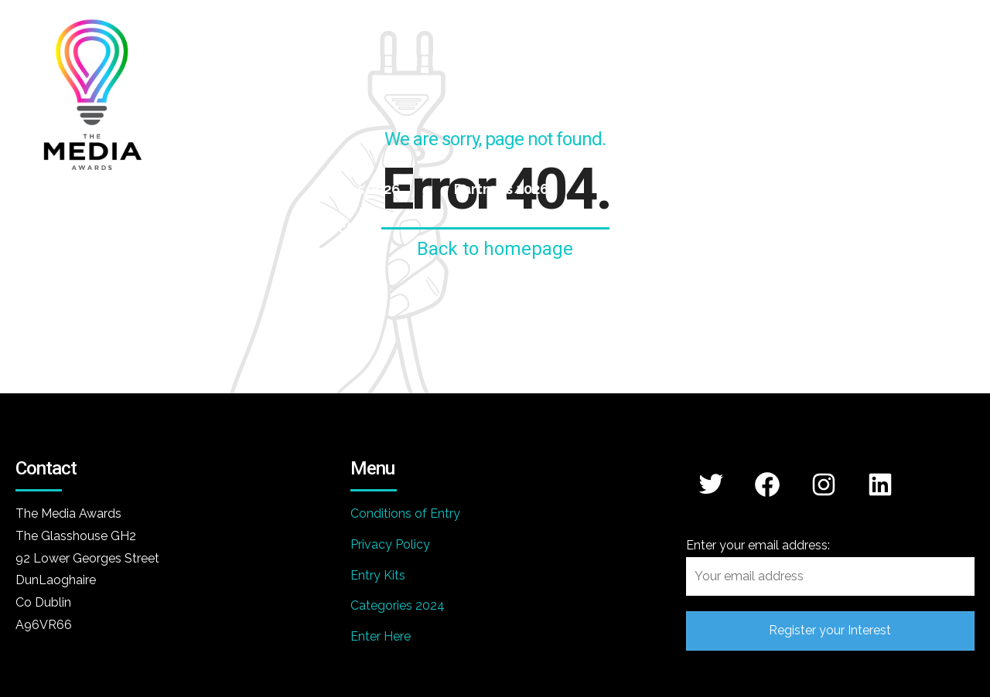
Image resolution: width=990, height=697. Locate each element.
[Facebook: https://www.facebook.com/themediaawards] (768, 484)
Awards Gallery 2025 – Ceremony (128, 227)
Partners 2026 (501, 189)
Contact (324, 227)
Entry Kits (377, 575)
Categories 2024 (397, 605)
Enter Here (380, 636)
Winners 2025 (649, 189)
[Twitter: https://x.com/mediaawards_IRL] (711, 483)
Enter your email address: (830, 567)
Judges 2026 (357, 189)
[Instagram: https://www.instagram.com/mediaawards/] (824, 484)
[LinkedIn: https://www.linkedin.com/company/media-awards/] (881, 484)
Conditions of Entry (405, 513)
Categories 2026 (203, 189)
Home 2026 (53, 189)
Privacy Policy (390, 544)
